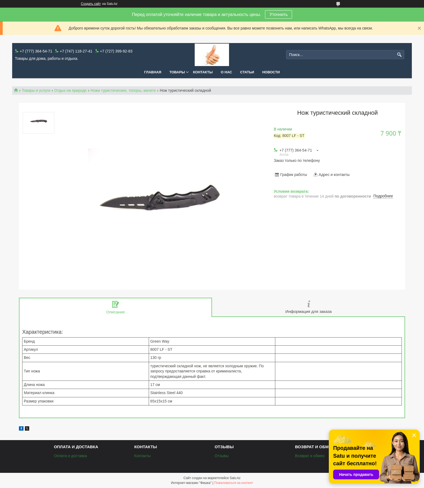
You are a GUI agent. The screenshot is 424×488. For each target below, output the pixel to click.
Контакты (203, 72)
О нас (226, 72)
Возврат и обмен (309, 456)
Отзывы (221, 456)
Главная (152, 72)
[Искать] (399, 55)
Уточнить (278, 14)
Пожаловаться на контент (233, 483)
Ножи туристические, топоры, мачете (123, 90)
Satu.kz (235, 478)
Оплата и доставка (70, 456)
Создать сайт (91, 4)
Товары (177, 72)
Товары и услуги (36, 90)
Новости (271, 72)
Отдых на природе (70, 90)
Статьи (247, 72)
